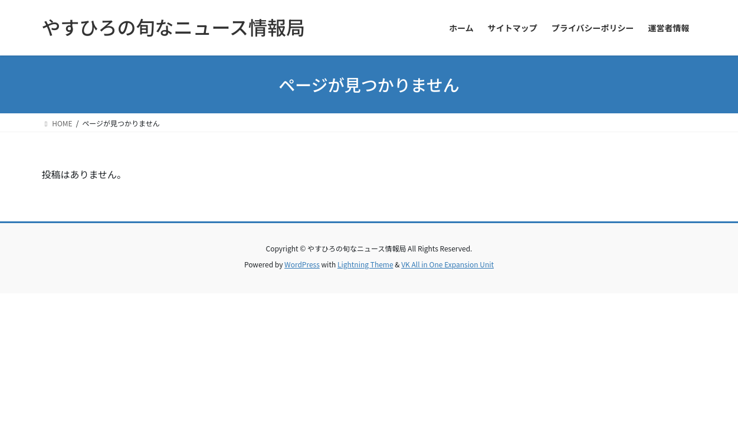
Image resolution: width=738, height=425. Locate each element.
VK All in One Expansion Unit (447, 264)
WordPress (302, 264)
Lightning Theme (365, 264)
